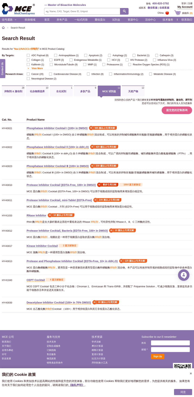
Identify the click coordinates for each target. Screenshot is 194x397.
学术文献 (96, 341)
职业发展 (6, 358)
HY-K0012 (7, 231)
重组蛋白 (100, 19)
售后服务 (51, 354)
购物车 (187, 13)
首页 (47, 19)
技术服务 (168, 19)
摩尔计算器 (97, 346)
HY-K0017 (7, 246)
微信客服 (152, 7)
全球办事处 (7, 350)
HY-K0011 (7, 200)
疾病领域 (30, 19)
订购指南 (51, 350)
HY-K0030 (7, 302)
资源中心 (133, 19)
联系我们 (186, 19)
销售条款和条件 (55, 362)
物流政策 (51, 358)
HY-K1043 (7, 280)
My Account (184, 6)
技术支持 (51, 341)
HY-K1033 (7, 215)
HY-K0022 (7, 147)
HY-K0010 (7, 185)
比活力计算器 (98, 358)
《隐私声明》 (76, 385)
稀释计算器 (97, 350)
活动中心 (150, 19)
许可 (4, 354)
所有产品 (62, 19)
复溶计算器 (97, 354)
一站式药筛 (81, 19)
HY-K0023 (7, 166)
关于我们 (6, 346)
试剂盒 (116, 19)
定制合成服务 (53, 346)
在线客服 (164, 7)
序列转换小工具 (100, 362)
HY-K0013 (7, 261)
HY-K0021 (7, 128)
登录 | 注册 (186, 3)
